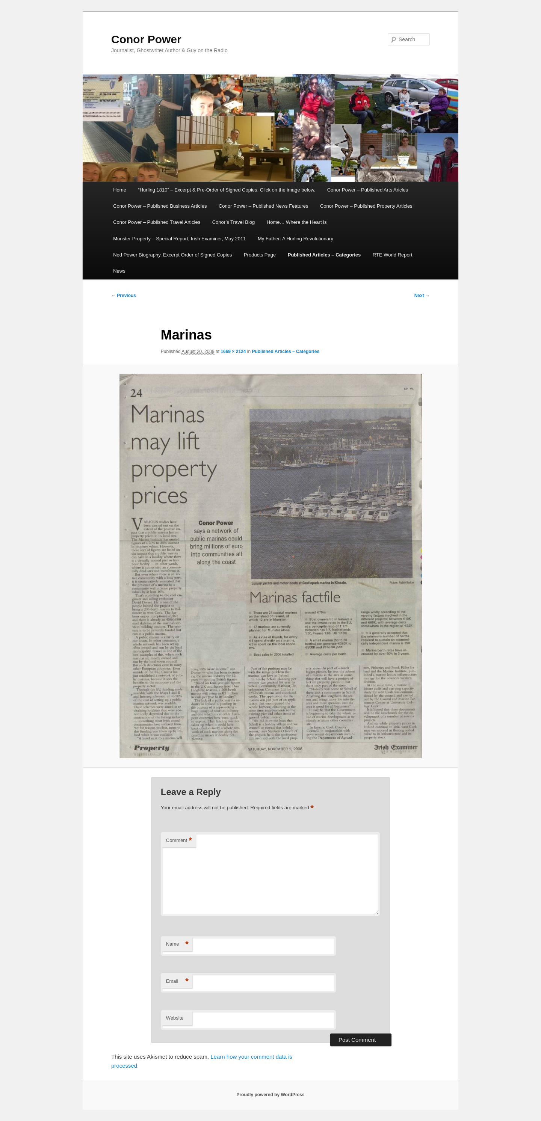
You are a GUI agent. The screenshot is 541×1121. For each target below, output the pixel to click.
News (119, 271)
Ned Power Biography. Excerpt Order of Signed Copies (172, 255)
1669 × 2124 (233, 351)
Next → (422, 295)
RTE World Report (393, 255)
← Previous (123, 295)
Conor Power (146, 39)
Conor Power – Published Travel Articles (156, 222)
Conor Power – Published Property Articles (366, 206)
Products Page (260, 255)
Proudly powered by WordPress (270, 1094)
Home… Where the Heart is (297, 222)
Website (175, 1018)
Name (177, 944)
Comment (179, 840)
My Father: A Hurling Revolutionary (295, 238)
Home (119, 190)
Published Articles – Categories (324, 255)
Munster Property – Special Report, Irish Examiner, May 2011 (179, 238)
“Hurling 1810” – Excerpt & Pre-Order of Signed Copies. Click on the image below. (226, 190)
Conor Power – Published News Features (263, 206)
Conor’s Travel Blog (233, 222)
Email (177, 981)
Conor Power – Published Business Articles (160, 206)
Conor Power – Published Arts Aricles (367, 190)
